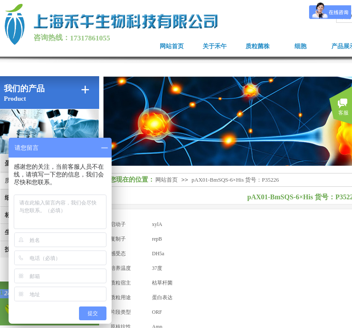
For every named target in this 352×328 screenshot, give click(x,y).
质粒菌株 (258, 46)
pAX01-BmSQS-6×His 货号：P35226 (235, 179)
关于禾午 (215, 46)
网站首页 (172, 46)
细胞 (300, 46)
